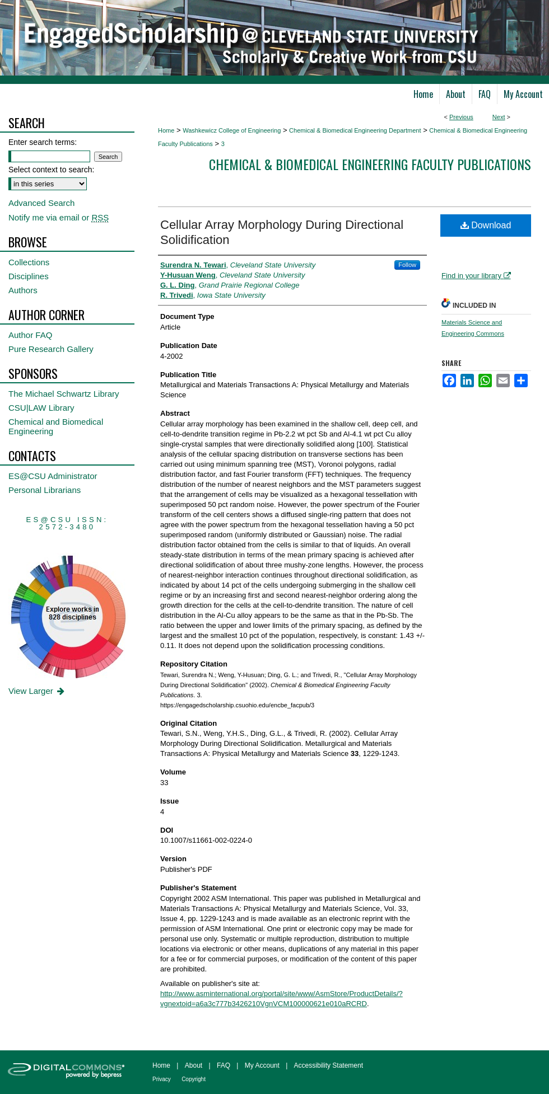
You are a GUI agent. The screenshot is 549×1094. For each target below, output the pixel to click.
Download (485, 225)
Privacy (161, 1079)
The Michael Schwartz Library (63, 393)
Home (166, 130)
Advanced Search (41, 203)
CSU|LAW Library (41, 407)
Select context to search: (51, 169)
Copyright (194, 1079)
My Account (262, 1065)
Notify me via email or (58, 217)
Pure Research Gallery (51, 349)
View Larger (37, 691)
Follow (407, 264)
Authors (23, 290)
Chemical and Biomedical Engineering (55, 426)
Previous (461, 117)
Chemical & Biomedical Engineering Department (355, 130)
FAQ (223, 1065)
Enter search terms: (42, 142)
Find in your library (476, 275)
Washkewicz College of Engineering (232, 130)
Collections (28, 262)
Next (498, 117)
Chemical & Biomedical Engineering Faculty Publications (370, 164)
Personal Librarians (44, 490)
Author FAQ (30, 335)
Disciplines (28, 276)
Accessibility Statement (328, 1065)
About (193, 1065)
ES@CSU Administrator (52, 476)
